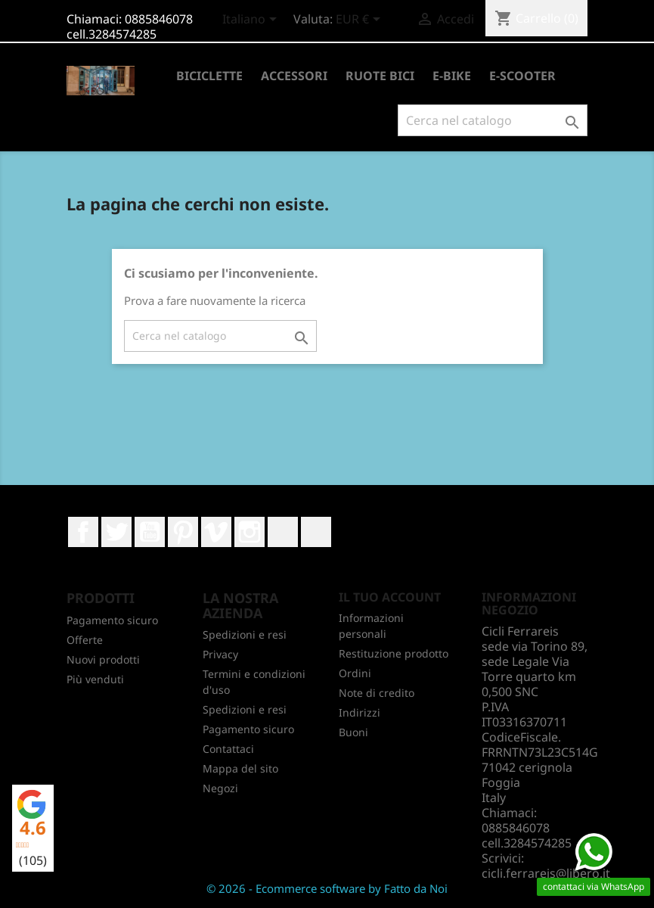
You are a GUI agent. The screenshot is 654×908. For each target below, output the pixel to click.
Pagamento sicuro (112, 620)
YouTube (150, 532)
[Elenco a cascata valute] (361, 20)
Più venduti (95, 679)
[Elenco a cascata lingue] (252, 20)
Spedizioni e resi (245, 634)
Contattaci (228, 749)
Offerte (85, 640)
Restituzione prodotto (393, 653)
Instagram (249, 532)
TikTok (316, 532)
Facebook (83, 532)
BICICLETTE (209, 75)
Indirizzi (359, 712)
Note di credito (376, 693)
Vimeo (216, 532)
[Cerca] (492, 120)
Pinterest (183, 532)
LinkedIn (283, 532)
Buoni (353, 732)
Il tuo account (390, 597)
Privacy (220, 654)
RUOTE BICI (380, 75)
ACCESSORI (294, 75)
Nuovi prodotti (103, 659)
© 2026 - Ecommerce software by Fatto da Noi (327, 888)
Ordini (355, 673)
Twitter (116, 532)
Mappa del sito (240, 768)
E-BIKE (451, 75)
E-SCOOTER (522, 75)
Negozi (220, 788)
